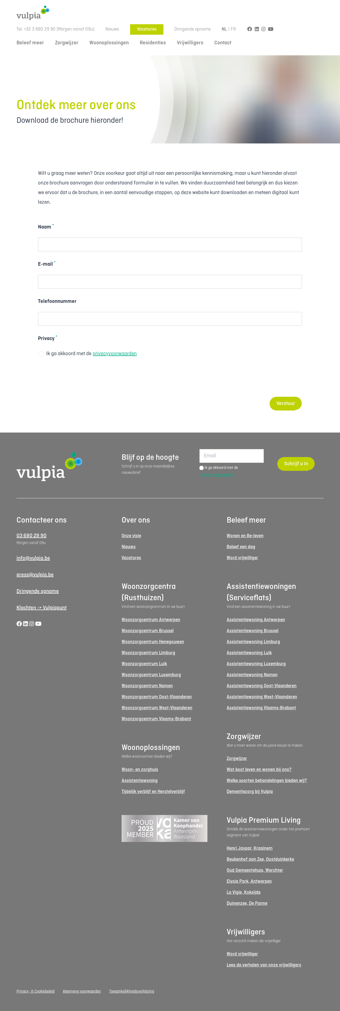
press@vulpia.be (35, 575)
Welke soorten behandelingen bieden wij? (267, 781)
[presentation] (80, 377)
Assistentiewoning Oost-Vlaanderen (262, 686)
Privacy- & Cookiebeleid (35, 991)
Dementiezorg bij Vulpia (250, 792)
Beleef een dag (241, 547)
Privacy (47, 338)
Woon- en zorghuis (140, 770)
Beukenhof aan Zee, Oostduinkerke (260, 859)
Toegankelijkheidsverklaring (131, 991)
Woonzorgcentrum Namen (147, 686)
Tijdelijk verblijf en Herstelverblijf (153, 792)
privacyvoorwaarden (115, 353)
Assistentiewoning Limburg (253, 642)
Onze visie (131, 536)
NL (224, 29)
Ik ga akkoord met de (87, 354)
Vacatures (147, 29)
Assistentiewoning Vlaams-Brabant (261, 708)
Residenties (153, 43)
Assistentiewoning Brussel (252, 631)
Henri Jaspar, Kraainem (250, 848)
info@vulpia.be (33, 558)
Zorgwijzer (66, 43)
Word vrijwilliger (242, 558)
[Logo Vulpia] (170, 13)
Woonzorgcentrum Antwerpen (151, 620)
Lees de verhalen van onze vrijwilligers (264, 965)
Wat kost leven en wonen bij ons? (259, 770)
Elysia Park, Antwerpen (249, 881)
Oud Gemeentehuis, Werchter (255, 870)
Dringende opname (192, 29)
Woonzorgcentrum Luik (144, 664)
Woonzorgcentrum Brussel (148, 631)
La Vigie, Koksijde (244, 892)
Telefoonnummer (57, 301)
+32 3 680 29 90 (40, 29)
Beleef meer (30, 43)
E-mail (47, 264)
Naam (46, 227)
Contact (222, 43)
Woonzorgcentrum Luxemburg (151, 675)
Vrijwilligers (190, 43)
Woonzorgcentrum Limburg (148, 653)
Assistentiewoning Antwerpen (256, 620)
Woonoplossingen (109, 43)
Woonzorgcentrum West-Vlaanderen (157, 708)
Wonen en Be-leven (245, 536)
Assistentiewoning (140, 781)
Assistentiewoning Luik (249, 653)
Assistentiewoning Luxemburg (256, 664)
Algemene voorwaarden (82, 991)
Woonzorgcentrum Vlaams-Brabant (156, 719)
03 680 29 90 (31, 535)
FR (233, 29)
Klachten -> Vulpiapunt (42, 608)
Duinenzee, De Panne (247, 903)
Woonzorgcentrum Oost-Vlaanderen (157, 697)
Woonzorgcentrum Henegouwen (153, 642)
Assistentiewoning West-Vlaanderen (262, 697)
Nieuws (112, 29)
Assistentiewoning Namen (252, 675)
